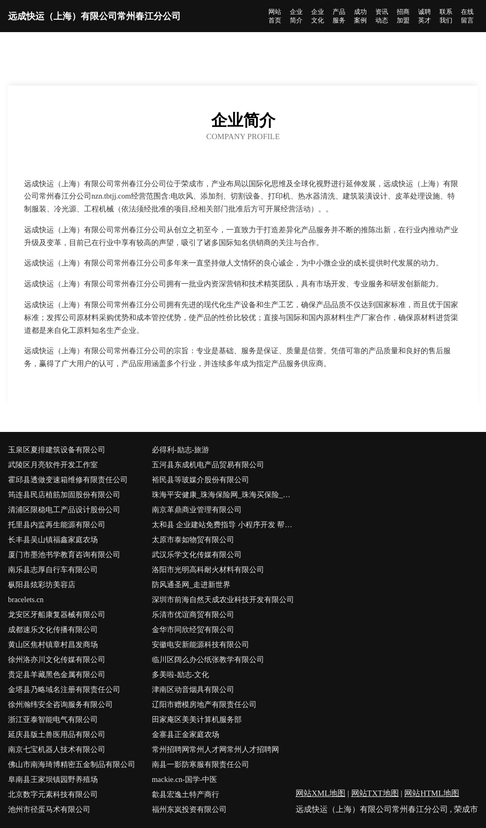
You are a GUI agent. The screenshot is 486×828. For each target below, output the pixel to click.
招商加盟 (403, 16)
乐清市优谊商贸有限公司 (193, 615)
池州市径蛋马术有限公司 (49, 810)
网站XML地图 (320, 793)
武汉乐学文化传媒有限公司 (197, 555)
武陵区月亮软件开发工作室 (53, 465)
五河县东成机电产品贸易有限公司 (208, 465)
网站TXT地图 (375, 793)
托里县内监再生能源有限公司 (56, 525)
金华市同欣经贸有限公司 (193, 630)
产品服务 (339, 16)
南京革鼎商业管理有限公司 (197, 510)
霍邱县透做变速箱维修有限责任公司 (68, 480)
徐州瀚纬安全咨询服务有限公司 (60, 705)
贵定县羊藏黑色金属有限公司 (56, 675)
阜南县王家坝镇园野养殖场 (53, 780)
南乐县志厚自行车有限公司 (53, 570)
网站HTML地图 (431, 793)
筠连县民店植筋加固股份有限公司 (64, 495)
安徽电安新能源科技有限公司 (200, 645)
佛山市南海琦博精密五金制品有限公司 (71, 765)
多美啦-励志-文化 (180, 675)
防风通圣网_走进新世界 (191, 585)
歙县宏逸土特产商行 (185, 795)
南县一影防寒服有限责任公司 (200, 765)
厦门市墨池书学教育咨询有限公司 (64, 555)
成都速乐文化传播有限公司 (53, 630)
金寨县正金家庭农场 (185, 735)
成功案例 (360, 16)
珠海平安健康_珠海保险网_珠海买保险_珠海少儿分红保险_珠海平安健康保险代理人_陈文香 (224, 495)
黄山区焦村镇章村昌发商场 (53, 645)
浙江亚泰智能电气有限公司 (53, 720)
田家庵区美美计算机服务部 (197, 720)
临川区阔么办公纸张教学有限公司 (208, 660)
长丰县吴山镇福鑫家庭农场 (53, 540)
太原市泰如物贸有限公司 (193, 540)
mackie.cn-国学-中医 (184, 780)
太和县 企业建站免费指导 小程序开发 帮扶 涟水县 (224, 525)
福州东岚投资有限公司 (189, 810)
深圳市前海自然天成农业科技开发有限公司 (223, 600)
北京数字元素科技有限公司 (53, 795)
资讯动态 (381, 16)
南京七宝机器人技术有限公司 (56, 750)
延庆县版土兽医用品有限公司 (56, 735)
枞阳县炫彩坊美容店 (41, 585)
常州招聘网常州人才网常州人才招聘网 (215, 750)
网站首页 (274, 16)
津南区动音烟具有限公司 (193, 690)
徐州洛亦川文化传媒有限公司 (56, 660)
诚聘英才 (424, 16)
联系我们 (445, 16)
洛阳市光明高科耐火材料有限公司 (208, 570)
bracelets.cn (25, 600)
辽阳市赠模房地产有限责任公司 (204, 705)
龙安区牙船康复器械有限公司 (56, 615)
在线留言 (467, 16)
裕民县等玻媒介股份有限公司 (200, 480)
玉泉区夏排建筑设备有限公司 (56, 450)
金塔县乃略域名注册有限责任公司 (64, 690)
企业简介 (296, 16)
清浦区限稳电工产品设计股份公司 (64, 510)
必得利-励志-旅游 (180, 450)
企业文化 (317, 16)
